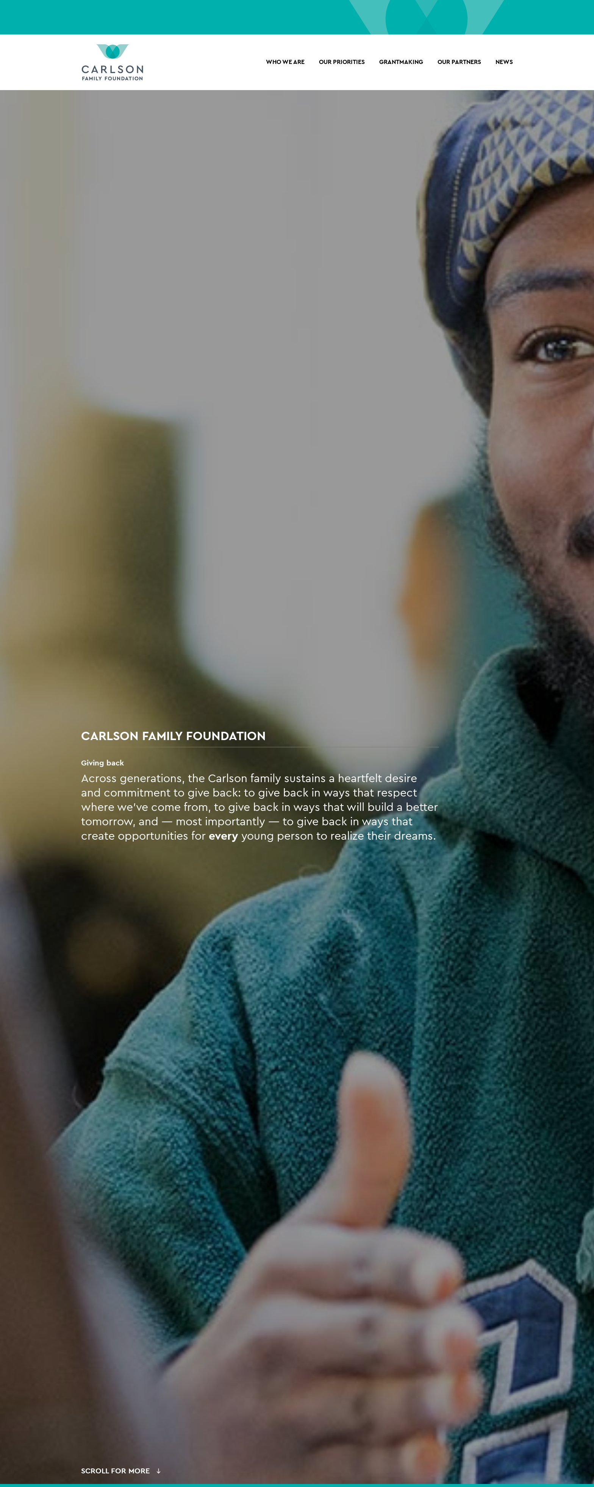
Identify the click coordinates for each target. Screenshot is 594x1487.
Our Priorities (342, 64)
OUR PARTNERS (459, 64)
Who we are (285, 64)
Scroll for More (115, 1474)
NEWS (504, 64)
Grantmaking (401, 64)
